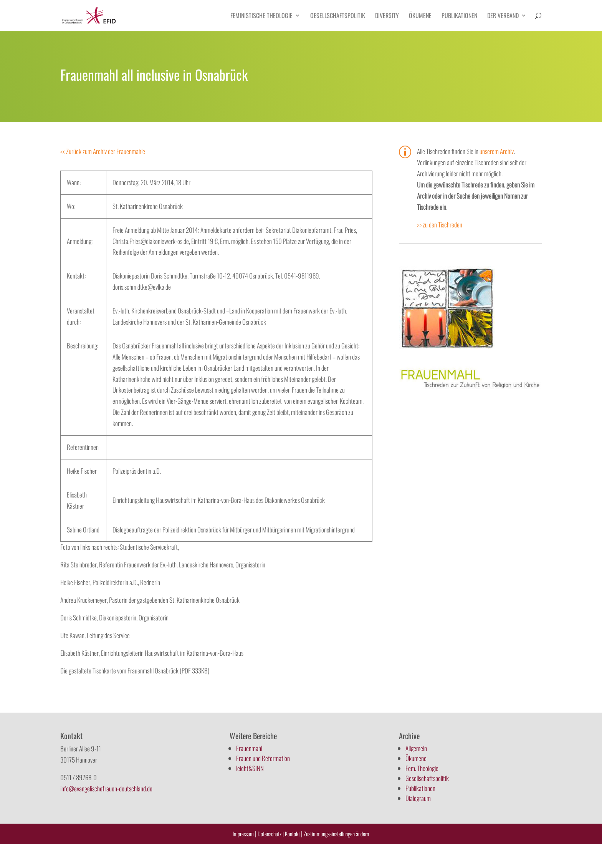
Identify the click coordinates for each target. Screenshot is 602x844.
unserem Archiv (497, 151)
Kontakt (293, 833)
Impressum (243, 833)
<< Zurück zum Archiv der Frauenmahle (102, 151)
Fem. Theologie (421, 768)
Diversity (387, 16)
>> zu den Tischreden (439, 224)
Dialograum (418, 798)
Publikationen (459, 16)
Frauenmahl (249, 748)
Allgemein (416, 748)
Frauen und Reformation (263, 758)
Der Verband (503, 16)
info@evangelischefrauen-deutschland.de (106, 788)
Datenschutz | (271, 833)
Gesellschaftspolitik (337, 16)
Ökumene (420, 16)
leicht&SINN (250, 768)
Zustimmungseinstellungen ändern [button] (336, 833)
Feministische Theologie (261, 16)
